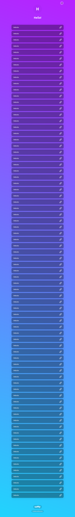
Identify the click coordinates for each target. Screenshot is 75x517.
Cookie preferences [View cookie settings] (38, 511)
